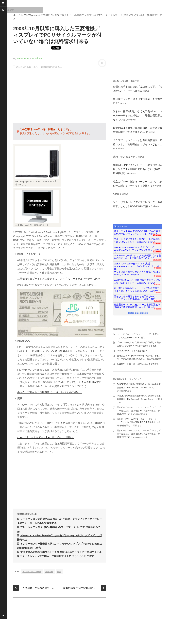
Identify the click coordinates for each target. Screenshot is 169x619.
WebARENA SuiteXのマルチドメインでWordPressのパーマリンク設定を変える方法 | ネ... (137, 248)
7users (157, 292)
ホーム (17, 15)
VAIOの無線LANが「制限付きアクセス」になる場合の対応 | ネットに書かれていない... (137, 281)
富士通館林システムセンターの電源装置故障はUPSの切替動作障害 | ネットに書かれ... (137, 306)
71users (157, 235)
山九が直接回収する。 (91, 382)
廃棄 (59, 571)
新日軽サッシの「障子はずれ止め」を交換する (138, 364)
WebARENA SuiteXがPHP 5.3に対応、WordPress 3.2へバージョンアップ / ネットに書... (137, 265)
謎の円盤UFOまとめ (124, 156)
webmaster (23, 58)
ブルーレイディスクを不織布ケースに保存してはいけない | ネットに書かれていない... (137, 240)
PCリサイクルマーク (31, 571)
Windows (33, 15)
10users (157, 259)
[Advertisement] (59, 97)
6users (157, 300)
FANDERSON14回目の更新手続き (132, 351)
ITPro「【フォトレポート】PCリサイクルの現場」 (45, 437)
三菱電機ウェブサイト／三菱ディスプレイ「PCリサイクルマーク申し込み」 (59, 278)
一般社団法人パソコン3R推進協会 (49, 351)
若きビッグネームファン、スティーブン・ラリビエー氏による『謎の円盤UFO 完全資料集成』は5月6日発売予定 (139, 410)
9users (157, 268)
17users (157, 251)
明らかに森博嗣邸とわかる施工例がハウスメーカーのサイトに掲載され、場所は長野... (137, 297)
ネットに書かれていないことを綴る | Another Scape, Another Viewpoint (137, 273)
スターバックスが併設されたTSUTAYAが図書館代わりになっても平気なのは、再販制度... (137, 232)
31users (157, 243)
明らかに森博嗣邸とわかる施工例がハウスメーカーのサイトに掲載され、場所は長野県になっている (137, 115)
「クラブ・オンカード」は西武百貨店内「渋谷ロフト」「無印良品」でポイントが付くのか (137, 144)
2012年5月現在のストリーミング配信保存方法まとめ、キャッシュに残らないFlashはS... (137, 289)
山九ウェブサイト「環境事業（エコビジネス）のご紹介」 (49, 392)
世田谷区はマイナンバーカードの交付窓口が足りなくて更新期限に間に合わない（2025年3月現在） (137, 169)
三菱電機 (49, 571)
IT (24, 15)
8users (157, 284)
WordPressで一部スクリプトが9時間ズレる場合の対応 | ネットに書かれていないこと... (137, 256)
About (116, 193)
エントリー (120, 226)
